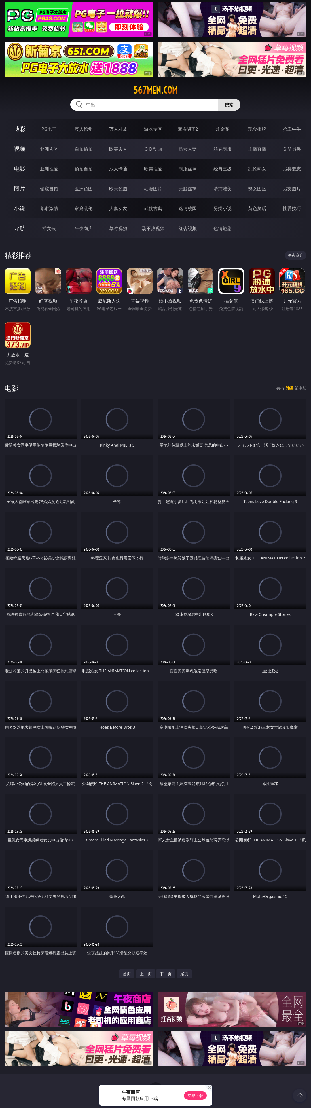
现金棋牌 (257, 129)
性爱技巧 (292, 208)
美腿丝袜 (188, 188)
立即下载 (195, 1095)
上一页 (146, 973)
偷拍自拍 (84, 169)
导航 (19, 228)
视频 (19, 149)
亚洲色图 (84, 188)
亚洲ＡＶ (49, 149)
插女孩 (49, 228)
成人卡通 (118, 169)
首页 (127, 973)
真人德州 (84, 129)
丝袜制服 (222, 149)
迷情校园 (188, 208)
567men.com (155, 90)
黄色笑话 (257, 208)
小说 (19, 208)
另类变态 (292, 169)
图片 (19, 188)
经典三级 (222, 169)
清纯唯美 (222, 188)
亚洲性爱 (49, 169)
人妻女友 (118, 208)
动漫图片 (153, 188)
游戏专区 (153, 129)
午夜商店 (84, 228)
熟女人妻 (188, 149)
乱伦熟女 (257, 169)
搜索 (229, 105)
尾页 (184, 973)
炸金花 (222, 129)
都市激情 (49, 208)
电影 (19, 168)
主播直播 (257, 149)
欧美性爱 (153, 169)
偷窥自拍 (49, 188)
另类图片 (292, 188)
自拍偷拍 (84, 149)
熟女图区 (257, 188)
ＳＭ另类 (292, 149)
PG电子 (48, 129)
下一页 (166, 973)
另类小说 (222, 208)
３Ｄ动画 (153, 149)
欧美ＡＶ (118, 149)
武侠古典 (153, 208)
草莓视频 (118, 228)
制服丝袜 (188, 169)
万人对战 (118, 129)
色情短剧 (222, 228)
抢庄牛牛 (292, 129)
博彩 (19, 129)
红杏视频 (188, 228)
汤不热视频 (153, 228)
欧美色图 (118, 188)
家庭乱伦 (84, 208)
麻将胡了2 (187, 129)
